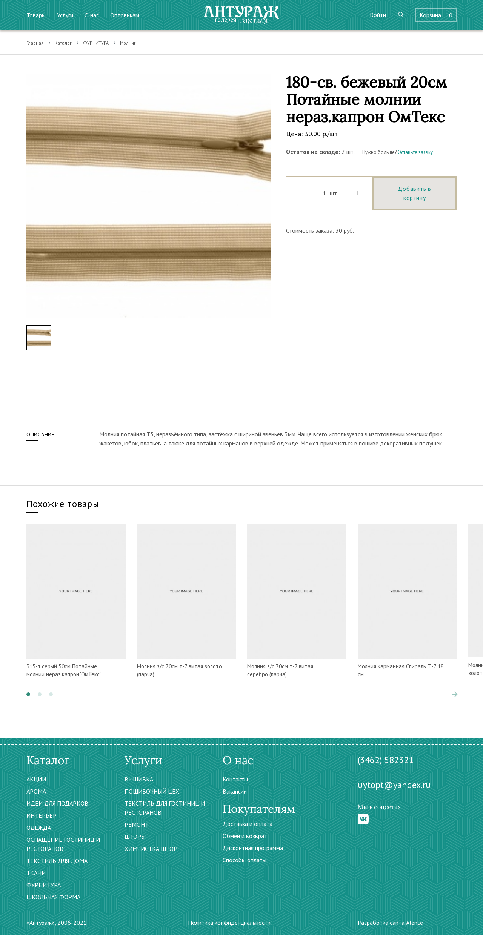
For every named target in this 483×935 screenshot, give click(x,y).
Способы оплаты (244, 860)
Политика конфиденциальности (229, 922)
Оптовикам (124, 15)
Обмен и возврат (245, 836)
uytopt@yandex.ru (394, 785)
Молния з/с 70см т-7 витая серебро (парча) (280, 670)
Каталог (63, 43)
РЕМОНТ (137, 824)
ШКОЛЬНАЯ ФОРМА (53, 897)
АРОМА (36, 791)
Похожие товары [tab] (62, 504)
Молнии (128, 43)
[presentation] (454, 694)
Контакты (235, 779)
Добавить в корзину (414, 193)
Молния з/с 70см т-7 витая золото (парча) (179, 670)
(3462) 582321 (386, 760)
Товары (36, 15)
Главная (34, 43)
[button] (28, 694)
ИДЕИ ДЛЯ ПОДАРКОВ (57, 803)
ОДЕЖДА (38, 827)
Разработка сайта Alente (390, 922)
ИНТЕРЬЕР (41, 815)
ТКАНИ (36, 873)
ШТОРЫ (135, 836)
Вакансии (235, 791)
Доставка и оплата (247, 824)
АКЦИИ (36, 779)
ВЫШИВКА (139, 779)
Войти (378, 14)
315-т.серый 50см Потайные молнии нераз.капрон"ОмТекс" (64, 670)
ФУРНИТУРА (96, 43)
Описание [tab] (40, 434)
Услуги (65, 15)
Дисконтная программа (253, 848)
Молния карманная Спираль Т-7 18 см (401, 670)
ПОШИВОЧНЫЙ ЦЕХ (152, 791)
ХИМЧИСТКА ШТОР (151, 848)
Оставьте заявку (415, 152)
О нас (92, 15)
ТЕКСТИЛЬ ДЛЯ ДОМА (57, 860)
